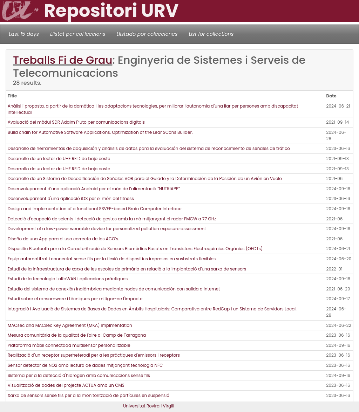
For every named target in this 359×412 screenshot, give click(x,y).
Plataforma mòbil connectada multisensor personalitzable (69, 345)
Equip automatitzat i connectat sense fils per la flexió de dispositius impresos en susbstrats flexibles (112, 259)
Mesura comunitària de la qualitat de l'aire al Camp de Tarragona (77, 335)
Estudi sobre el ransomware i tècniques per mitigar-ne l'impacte (75, 299)
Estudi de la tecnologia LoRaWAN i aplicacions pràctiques (68, 279)
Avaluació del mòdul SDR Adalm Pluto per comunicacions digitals (76, 122)
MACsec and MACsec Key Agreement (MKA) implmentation (70, 325)
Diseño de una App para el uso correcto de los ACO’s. (63, 239)
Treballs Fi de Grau (62, 60)
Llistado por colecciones (147, 33)
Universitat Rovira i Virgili (148, 406)
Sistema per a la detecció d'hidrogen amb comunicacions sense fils (79, 375)
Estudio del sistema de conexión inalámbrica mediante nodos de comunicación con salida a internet (114, 289)
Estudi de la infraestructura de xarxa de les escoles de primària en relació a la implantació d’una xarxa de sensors (127, 269)
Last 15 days (24, 33)
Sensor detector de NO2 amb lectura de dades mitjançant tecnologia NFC (85, 365)
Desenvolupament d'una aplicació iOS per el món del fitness (71, 198)
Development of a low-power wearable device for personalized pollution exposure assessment (107, 229)
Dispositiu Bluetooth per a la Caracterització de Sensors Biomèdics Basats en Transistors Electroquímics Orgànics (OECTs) (135, 249)
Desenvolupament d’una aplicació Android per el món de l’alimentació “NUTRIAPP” (94, 189)
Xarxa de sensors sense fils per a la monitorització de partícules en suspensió (88, 395)
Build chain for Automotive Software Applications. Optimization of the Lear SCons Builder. (100, 132)
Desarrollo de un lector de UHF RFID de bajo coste (59, 159)
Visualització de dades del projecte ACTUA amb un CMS (66, 385)
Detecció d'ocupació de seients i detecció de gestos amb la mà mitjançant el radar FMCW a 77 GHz (112, 219)
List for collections (211, 33)
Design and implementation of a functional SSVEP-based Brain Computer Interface (95, 209)
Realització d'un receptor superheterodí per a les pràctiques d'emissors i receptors (94, 355)
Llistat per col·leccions (78, 33)
